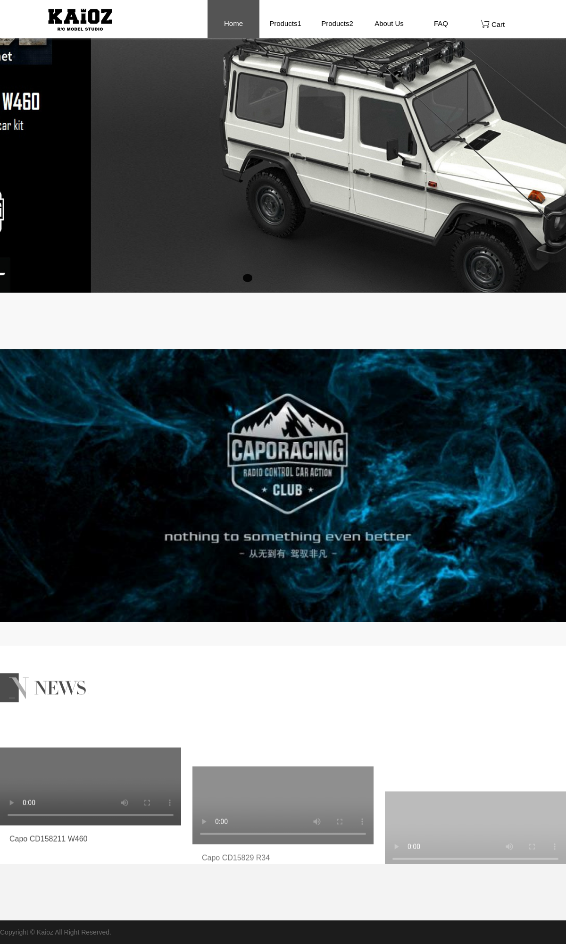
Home (233, 23)
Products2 (337, 23)
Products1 (285, 23)
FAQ (441, 23)
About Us (389, 23)
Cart (493, 23)
